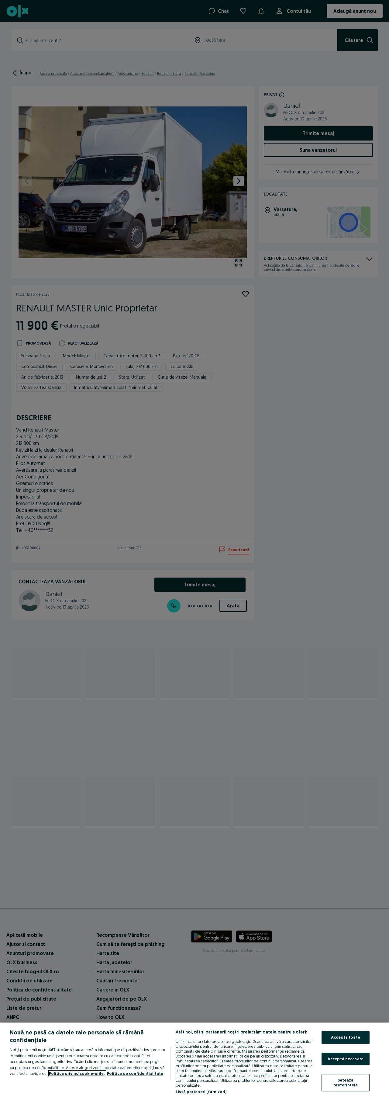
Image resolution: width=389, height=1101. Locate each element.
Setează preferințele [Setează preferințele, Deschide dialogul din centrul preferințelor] (345, 1083)
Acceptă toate (345, 1037)
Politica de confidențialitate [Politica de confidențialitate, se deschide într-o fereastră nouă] (135, 1073)
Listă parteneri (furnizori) (201, 1091)
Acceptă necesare (345, 1058)
